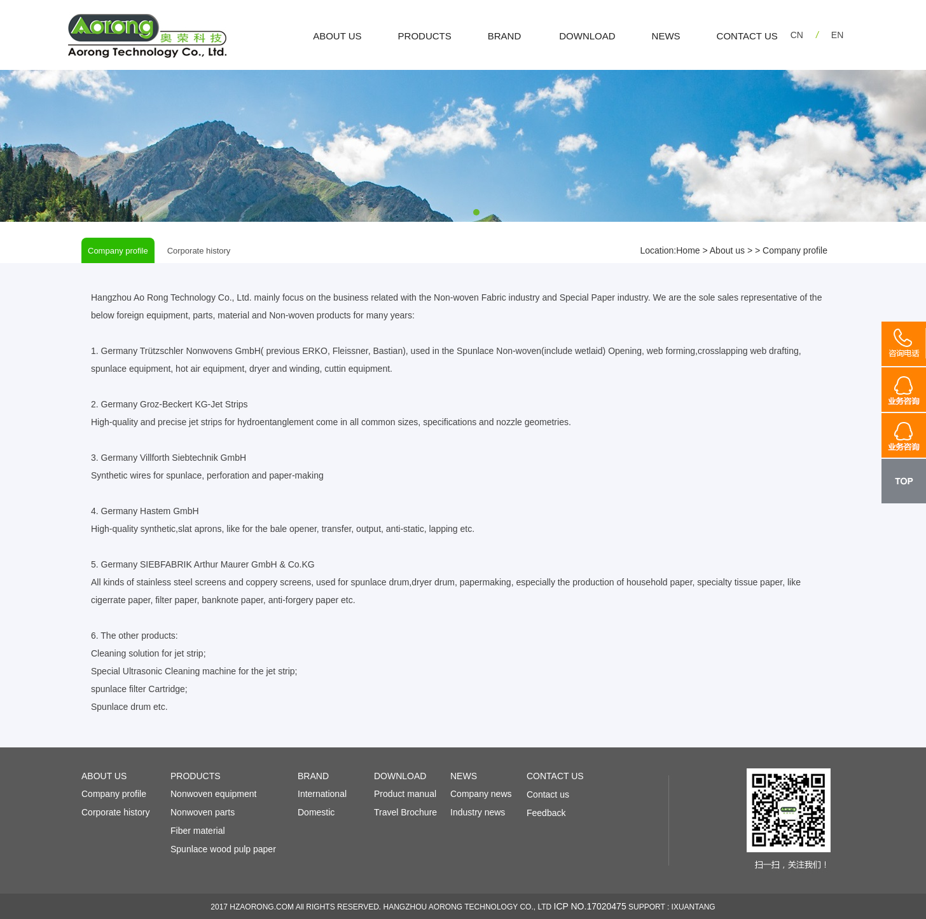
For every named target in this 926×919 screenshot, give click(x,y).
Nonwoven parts (202, 812)
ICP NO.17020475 (590, 906)
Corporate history (199, 250)
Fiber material (197, 831)
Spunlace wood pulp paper (223, 849)
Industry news (477, 812)
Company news (481, 794)
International (322, 794)
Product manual (405, 794)
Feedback (546, 813)
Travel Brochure (405, 812)
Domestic (316, 812)
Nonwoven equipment (213, 794)
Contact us (548, 794)
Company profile (118, 250)
